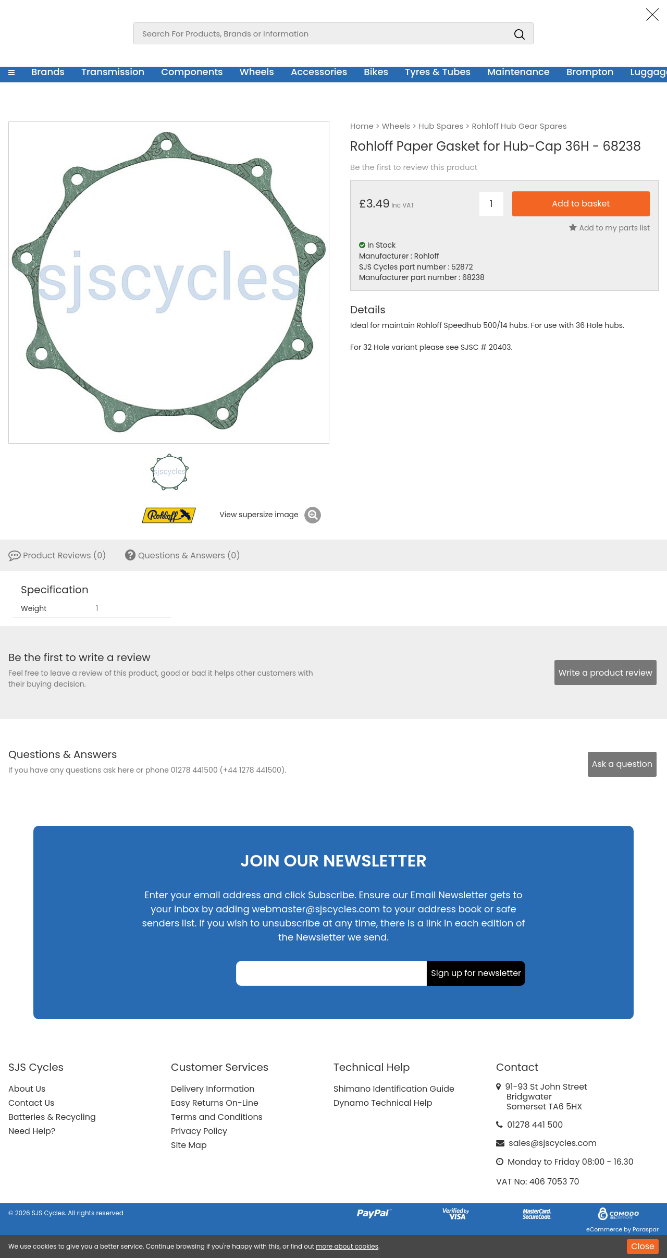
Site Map (189, 1145)
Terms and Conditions (217, 1117)
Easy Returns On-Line (214, 1103)
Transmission (112, 71)
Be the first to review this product (413, 167)
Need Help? (31, 1131)
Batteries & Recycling (52, 1117)
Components (192, 71)
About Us (26, 1089)
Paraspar (646, 1229)
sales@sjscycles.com (553, 1143)
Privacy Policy (199, 1131)
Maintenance (518, 71)
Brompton (590, 71)
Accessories (319, 71)
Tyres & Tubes (438, 71)
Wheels (257, 71)
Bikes (376, 71)
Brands (48, 71)
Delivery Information (212, 1089)
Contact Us (31, 1103)
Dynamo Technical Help (383, 1103)
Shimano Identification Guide (394, 1089)
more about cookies (347, 1246)
